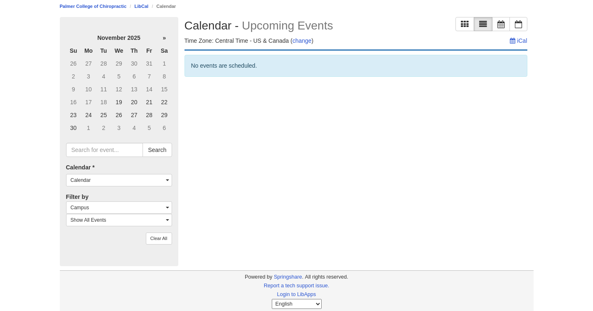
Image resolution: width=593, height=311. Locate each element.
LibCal (141, 6)
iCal (518, 40)
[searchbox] (104, 150)
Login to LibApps (296, 294)
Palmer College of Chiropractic (93, 6)
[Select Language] (297, 304)
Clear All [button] (158, 238)
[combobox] (119, 180)
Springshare (288, 277)
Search (157, 150)
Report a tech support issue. (297, 286)
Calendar (80, 167)
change (302, 40)
